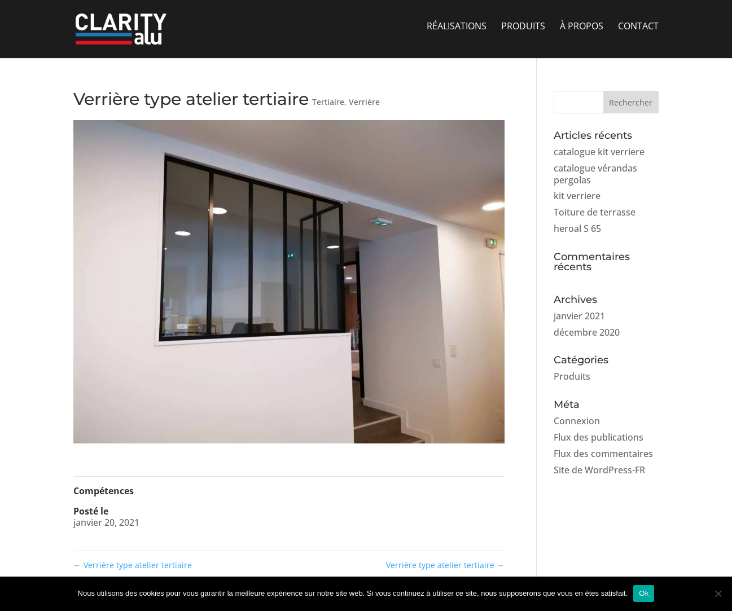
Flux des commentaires (603, 453)
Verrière (364, 101)
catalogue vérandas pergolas (595, 174)
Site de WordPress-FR (599, 470)
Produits (572, 376)
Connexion (577, 421)
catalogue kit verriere (599, 152)
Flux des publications (598, 437)
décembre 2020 (587, 332)
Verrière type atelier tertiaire (132, 565)
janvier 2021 (579, 316)
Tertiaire (328, 101)
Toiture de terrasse (594, 212)
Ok (643, 593)
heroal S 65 (577, 228)
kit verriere (577, 196)
